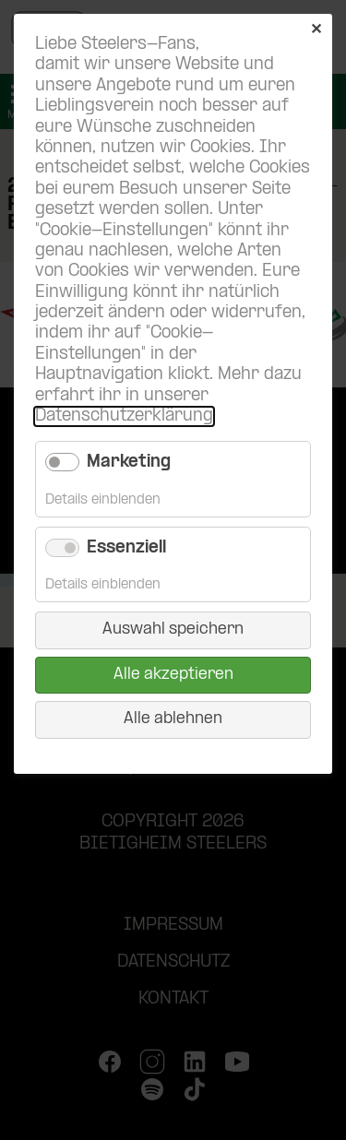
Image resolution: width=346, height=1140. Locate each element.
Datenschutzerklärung (124, 416)
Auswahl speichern (173, 629)
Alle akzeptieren (173, 674)
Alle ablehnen (173, 719)
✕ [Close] (316, 30)
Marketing (129, 462)
